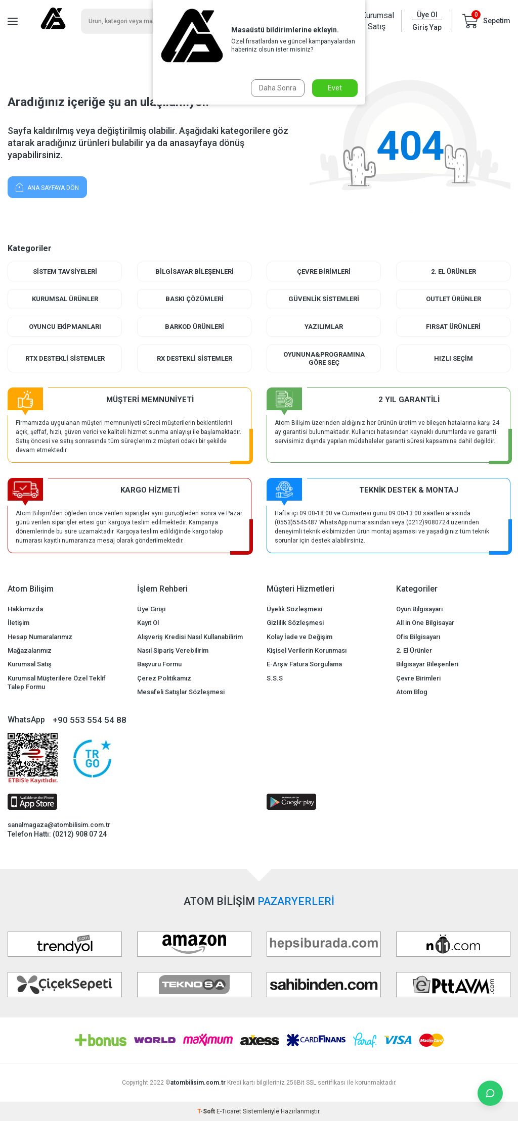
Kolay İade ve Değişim (299, 637)
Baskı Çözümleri (194, 299)
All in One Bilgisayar (425, 622)
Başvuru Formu (159, 664)
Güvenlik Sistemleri (323, 299)
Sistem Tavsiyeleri (65, 271)
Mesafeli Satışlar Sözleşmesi (181, 692)
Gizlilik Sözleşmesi (295, 622)
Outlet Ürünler (453, 299)
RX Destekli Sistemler (194, 358)
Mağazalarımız (30, 650)
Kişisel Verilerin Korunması (307, 650)
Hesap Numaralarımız (40, 637)
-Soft (207, 1111)
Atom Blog (411, 692)
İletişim (18, 622)
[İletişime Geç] (490, 1093)
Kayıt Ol (148, 622)
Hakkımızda (25, 609)
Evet (335, 88)
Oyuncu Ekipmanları (65, 326)
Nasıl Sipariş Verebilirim (172, 650)
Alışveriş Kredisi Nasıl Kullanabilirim (190, 637)
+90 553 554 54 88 (89, 720)
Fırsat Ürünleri (453, 326)
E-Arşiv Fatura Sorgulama (304, 664)
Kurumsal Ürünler (65, 299)
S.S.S (275, 678)
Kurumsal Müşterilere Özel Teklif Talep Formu (57, 682)
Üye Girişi (151, 609)
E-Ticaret (229, 1111)
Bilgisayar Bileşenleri (194, 271)
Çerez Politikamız (164, 678)
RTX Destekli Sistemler (65, 358)
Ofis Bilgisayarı (418, 637)
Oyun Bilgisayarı (419, 609)
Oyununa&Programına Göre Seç (324, 358)
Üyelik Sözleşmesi (294, 609)
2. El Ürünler (453, 271)
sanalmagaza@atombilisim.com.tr (59, 824)
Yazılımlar (324, 326)
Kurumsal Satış (376, 21)
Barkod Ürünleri (194, 326)
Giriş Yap (427, 27)
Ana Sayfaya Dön (47, 186)
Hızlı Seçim (453, 358)
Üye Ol (427, 15)
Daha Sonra (277, 88)
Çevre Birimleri (324, 271)
